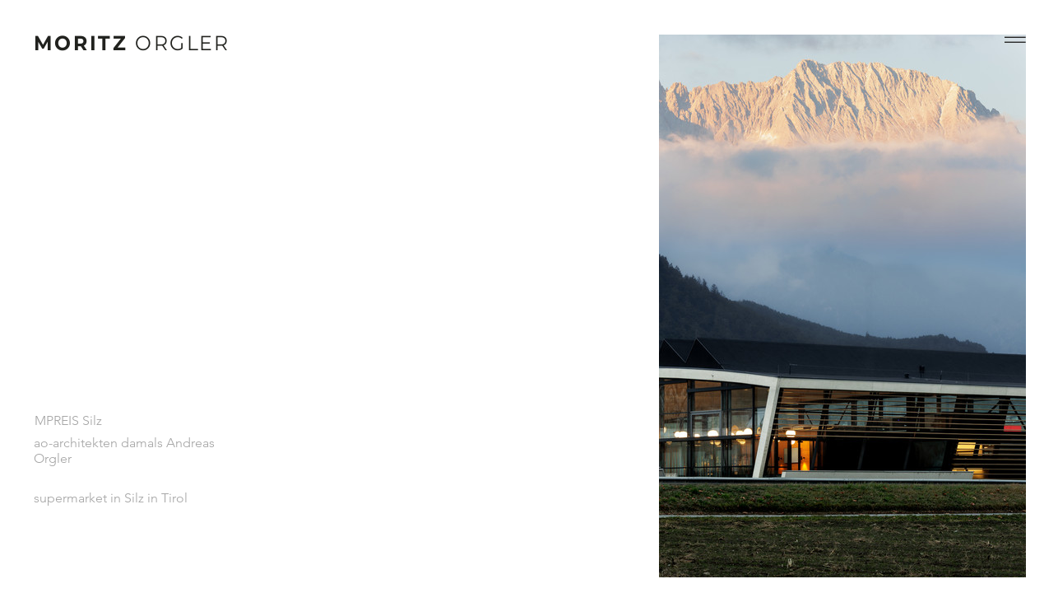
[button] (1015, 39)
